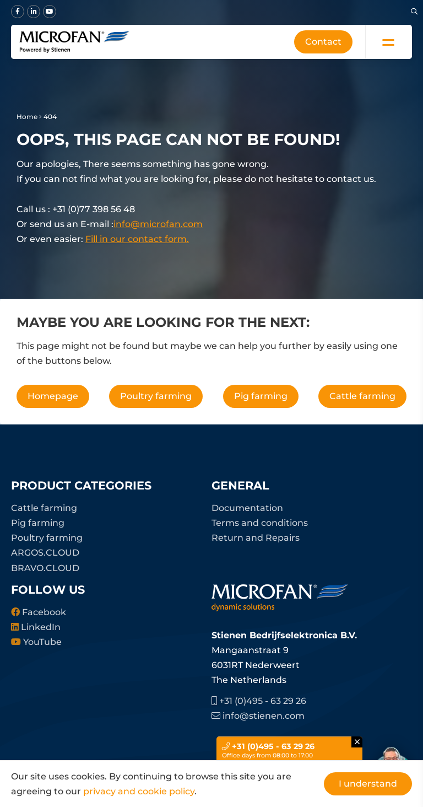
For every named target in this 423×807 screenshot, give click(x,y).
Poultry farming (156, 396)
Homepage (53, 396)
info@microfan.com (158, 224)
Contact (323, 41)
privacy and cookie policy (138, 791)
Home (27, 116)
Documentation (247, 508)
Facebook (38, 612)
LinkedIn (36, 627)
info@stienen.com (258, 716)
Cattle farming (362, 396)
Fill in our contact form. (137, 239)
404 (50, 116)
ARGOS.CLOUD (45, 552)
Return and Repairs (256, 537)
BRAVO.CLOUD (45, 568)
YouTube (36, 642)
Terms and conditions (260, 523)
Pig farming (261, 396)
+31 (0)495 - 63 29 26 (259, 701)
